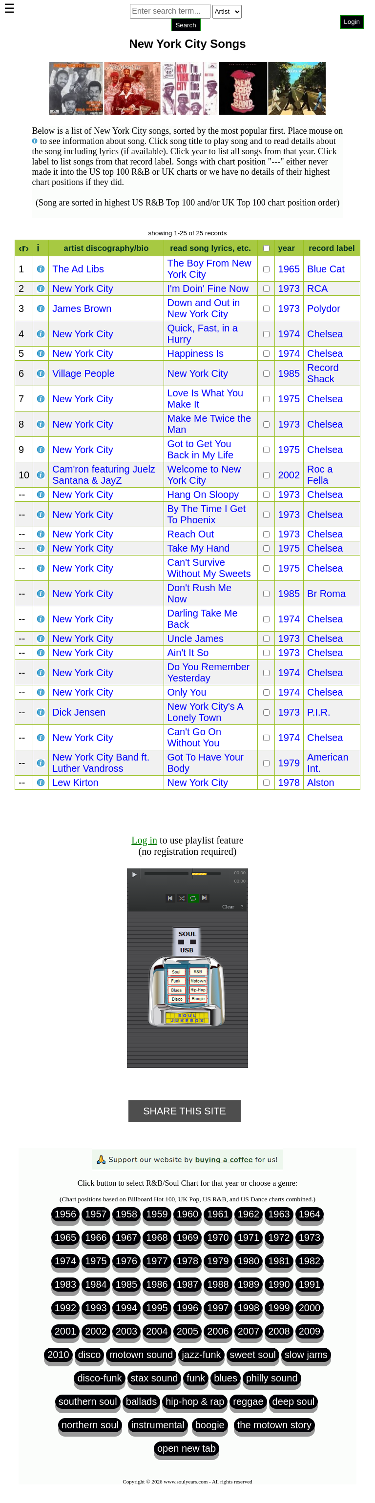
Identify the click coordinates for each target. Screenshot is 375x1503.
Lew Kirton (75, 782)
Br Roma (326, 593)
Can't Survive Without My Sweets (209, 568)
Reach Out (190, 534)
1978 (289, 782)
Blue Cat (326, 269)
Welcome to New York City (204, 475)
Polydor (323, 308)
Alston (320, 782)
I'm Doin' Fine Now (208, 288)
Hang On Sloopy (203, 494)
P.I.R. (318, 712)
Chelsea (325, 334)
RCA (317, 288)
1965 (289, 269)
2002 (289, 475)
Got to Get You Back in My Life (200, 449)
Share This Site (184, 1111)
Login (352, 21)
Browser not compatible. (185, 39)
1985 (289, 373)
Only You (187, 692)
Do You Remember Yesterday (208, 672)
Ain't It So (188, 652)
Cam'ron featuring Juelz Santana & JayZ (103, 475)
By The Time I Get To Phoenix (206, 514)
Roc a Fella (320, 475)
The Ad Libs (78, 269)
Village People (83, 373)
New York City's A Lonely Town (205, 712)
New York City (82, 288)
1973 (289, 288)
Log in (144, 840)
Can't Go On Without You (194, 737)
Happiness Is (195, 353)
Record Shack (322, 373)
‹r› (24, 248)
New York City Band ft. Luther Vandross (100, 763)
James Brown (81, 308)
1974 (289, 334)
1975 (289, 398)
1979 (289, 763)
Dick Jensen (78, 712)
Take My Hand (198, 548)
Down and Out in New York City (203, 308)
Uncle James (195, 638)
